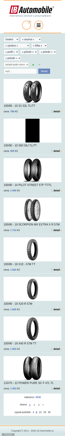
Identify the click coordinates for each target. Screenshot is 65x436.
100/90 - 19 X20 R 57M (18, 303)
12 (40, 412)
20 (49, 412)
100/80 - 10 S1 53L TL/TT (19, 105)
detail (57, 111)
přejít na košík (25, 25)
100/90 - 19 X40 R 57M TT (20, 343)
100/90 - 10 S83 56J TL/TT (20, 145)
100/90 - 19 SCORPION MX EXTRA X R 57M (32, 224)
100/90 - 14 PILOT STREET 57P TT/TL (28, 185)
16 (44, 412)
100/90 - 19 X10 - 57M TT (19, 264)
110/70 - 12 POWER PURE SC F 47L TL (29, 383)
